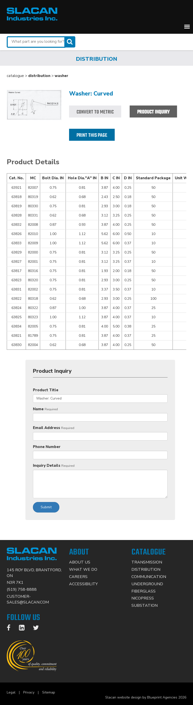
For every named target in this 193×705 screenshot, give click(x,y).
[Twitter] (38, 629)
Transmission (146, 562)
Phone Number (47, 446)
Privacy (28, 692)
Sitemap (48, 692)
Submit (46, 507)
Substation (144, 605)
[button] (187, 26)
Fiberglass (143, 591)
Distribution (145, 569)
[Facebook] (11, 629)
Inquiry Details (46, 465)
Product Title (45, 390)
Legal (11, 692)
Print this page (92, 135)
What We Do (83, 569)
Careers (78, 577)
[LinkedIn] (24, 629)
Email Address (46, 427)
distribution (39, 75)
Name (38, 409)
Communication (148, 577)
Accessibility (83, 584)
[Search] (70, 42)
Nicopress (142, 598)
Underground (147, 584)
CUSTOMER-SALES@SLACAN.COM (28, 599)
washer (61, 75)
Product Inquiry (153, 112)
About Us (79, 562)
